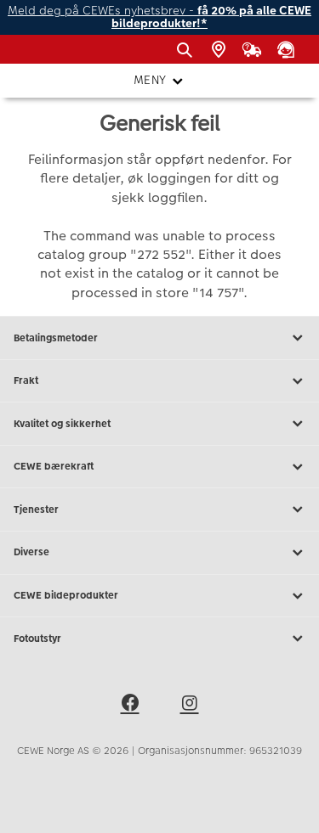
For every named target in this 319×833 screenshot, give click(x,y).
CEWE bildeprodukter (159, 596)
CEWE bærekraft (159, 467)
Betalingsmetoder (159, 338)
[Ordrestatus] (255, 50)
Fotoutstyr (159, 638)
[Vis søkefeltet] (187, 50)
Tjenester (159, 509)
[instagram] (189, 706)
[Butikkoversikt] (221, 50)
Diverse (159, 552)
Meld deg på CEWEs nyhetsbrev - (159, 17)
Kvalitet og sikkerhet (159, 423)
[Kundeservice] (288, 50)
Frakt (159, 381)
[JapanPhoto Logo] (41, 55)
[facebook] (130, 706)
